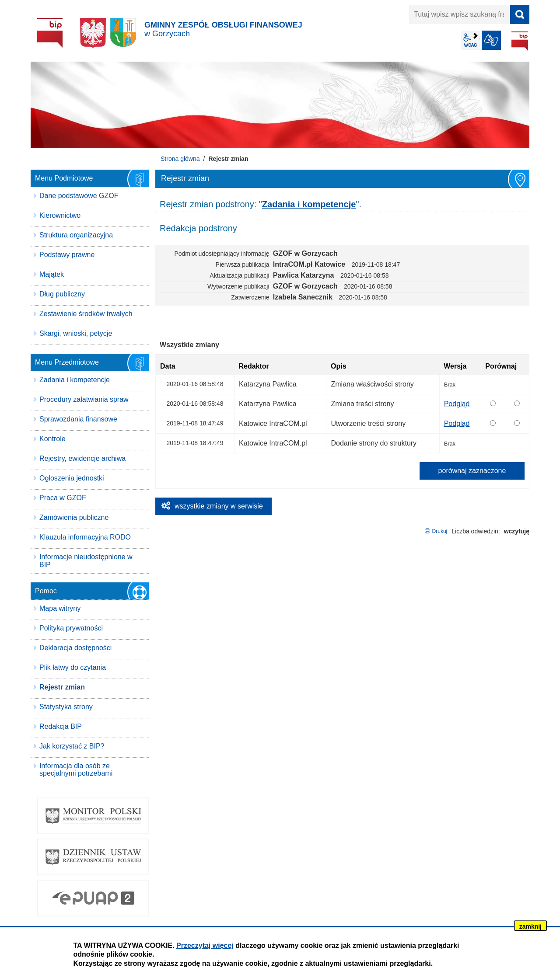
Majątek (51, 274)
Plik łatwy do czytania (72, 667)
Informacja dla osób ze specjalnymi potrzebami (75, 769)
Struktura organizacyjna (76, 235)
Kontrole (52, 438)
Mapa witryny (59, 608)
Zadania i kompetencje (74, 379)
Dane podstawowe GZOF (79, 195)
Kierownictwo (59, 215)
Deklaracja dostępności (75, 647)
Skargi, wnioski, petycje (75, 333)
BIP (519, 41)
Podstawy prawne (66, 254)
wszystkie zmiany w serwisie (219, 506)
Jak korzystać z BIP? (72, 746)
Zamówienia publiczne (73, 517)
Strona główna (180, 158)
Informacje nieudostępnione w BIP (86, 560)
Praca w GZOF (62, 497)
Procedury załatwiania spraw (84, 399)
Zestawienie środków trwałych (86, 313)
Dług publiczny (62, 294)
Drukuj (440, 531)
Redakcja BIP (60, 726)
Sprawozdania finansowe (78, 419)
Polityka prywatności (71, 628)
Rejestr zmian (62, 687)
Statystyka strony (66, 706)
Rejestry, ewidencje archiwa (82, 458)
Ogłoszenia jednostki (71, 478)
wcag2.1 (470, 40)
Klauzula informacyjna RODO (85, 537)
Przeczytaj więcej (205, 945)
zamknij (530, 926)
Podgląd (457, 403)
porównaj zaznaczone (472, 470)
